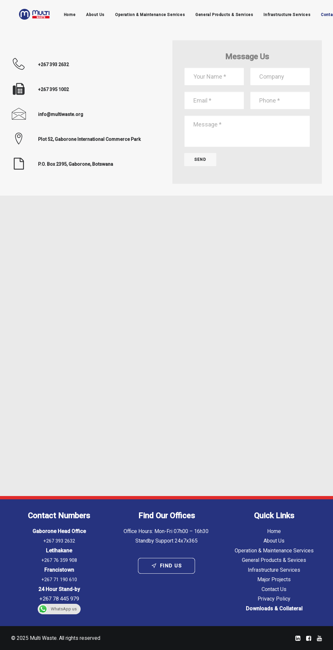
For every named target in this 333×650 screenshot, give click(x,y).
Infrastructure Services (281, 16)
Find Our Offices (166, 515)
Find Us (166, 566)
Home (63, 16)
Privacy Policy (274, 599)
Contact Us (274, 589)
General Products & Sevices (274, 560)
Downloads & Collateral (274, 608)
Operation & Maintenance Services (144, 16)
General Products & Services (218, 16)
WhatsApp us (57, 609)
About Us (89, 16)
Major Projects (274, 580)
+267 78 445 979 (59, 599)
